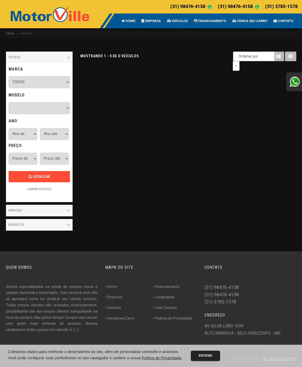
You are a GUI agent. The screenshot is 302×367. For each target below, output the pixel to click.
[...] (76, 330)
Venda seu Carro (249, 21)
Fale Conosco (165, 308)
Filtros (39, 57)
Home (128, 21)
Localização (164, 297)
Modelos (39, 225)
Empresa (151, 21)
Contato (283, 21)
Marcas (39, 210)
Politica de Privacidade (172, 318)
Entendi (205, 355)
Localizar (39, 176)
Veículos (177, 21)
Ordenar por (237, 56)
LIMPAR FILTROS (39, 189)
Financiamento (210, 21)
